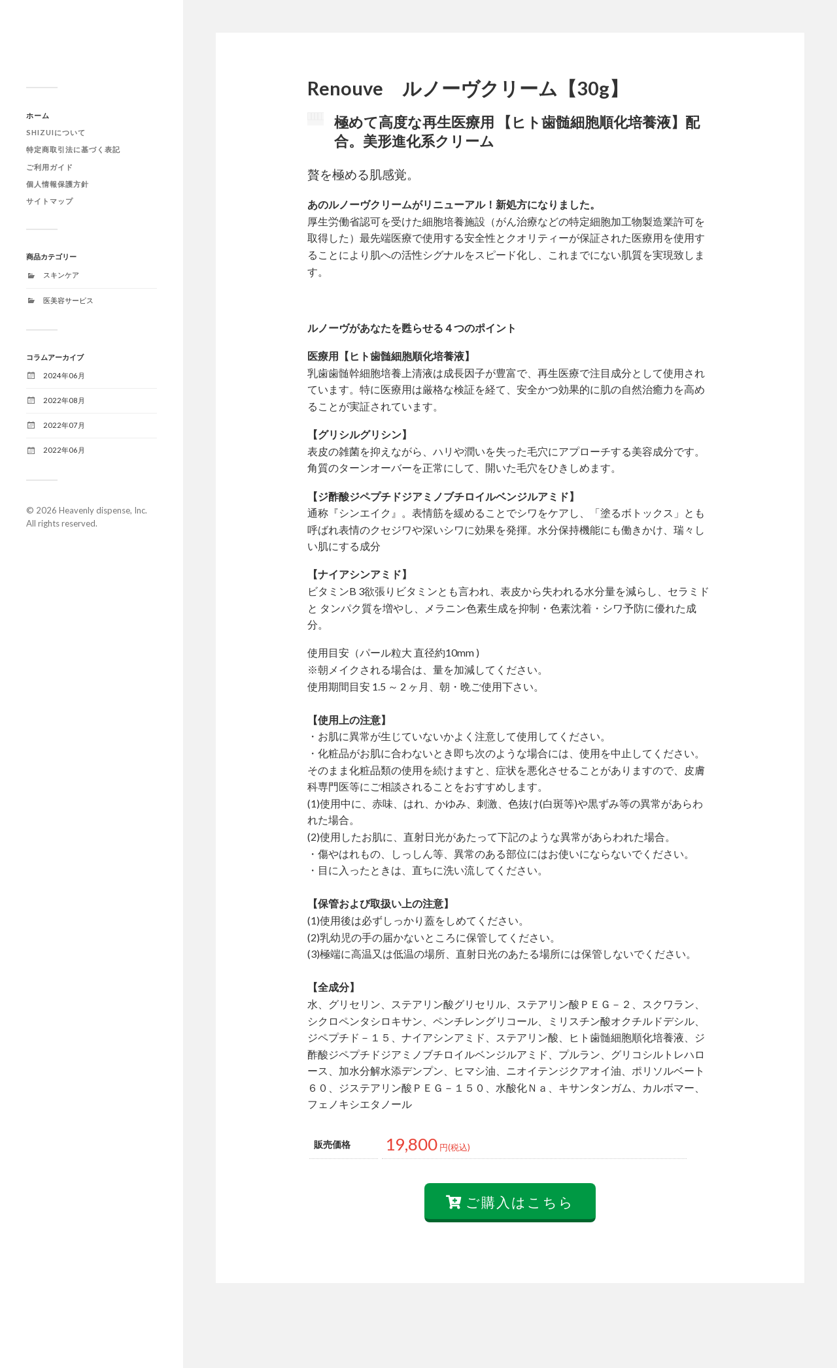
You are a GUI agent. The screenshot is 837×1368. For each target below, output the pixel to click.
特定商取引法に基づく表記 (73, 149)
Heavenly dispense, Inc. (103, 510)
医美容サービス (68, 300)
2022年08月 (64, 400)
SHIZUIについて (56, 132)
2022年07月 (64, 425)
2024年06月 (64, 375)
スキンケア (61, 274)
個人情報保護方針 (57, 184)
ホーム (38, 115)
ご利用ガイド (49, 167)
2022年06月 (64, 450)
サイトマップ (49, 201)
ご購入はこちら (510, 1254)
